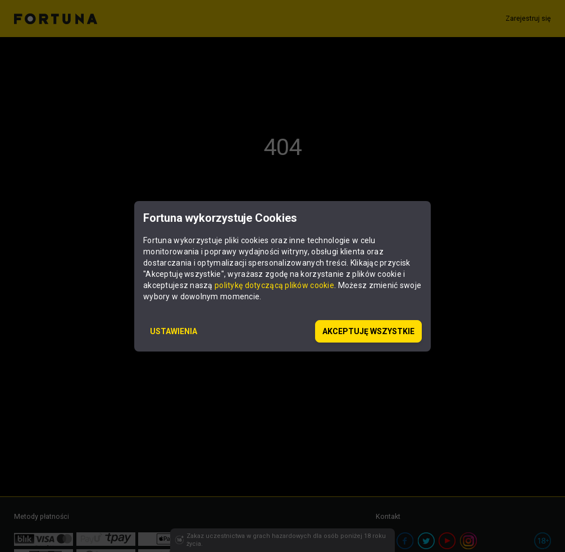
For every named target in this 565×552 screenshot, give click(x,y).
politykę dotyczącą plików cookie (274, 285)
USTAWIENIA (173, 331)
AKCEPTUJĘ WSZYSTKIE (368, 331)
